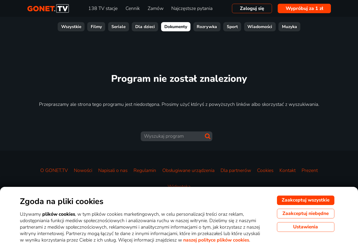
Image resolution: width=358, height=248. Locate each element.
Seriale (118, 27)
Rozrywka (207, 27)
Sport (232, 27)
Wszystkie (71, 27)
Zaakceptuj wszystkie (305, 200)
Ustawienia (305, 227)
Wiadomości (259, 27)
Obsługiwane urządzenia (188, 170)
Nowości (83, 170)
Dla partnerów (236, 170)
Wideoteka (179, 186)
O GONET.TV (54, 170)
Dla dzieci (145, 27)
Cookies (265, 170)
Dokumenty (175, 27)
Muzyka (289, 27)
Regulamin (145, 170)
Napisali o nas (113, 170)
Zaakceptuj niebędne (305, 213)
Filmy (96, 27)
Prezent (310, 170)
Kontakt (287, 170)
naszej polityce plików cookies (216, 240)
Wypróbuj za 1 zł (304, 8)
